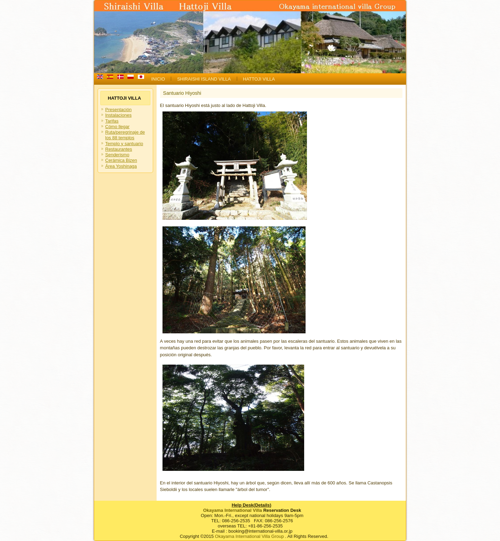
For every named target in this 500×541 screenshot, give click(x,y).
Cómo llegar (117, 126)
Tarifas (111, 121)
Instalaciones (118, 115)
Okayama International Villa (232, 510)
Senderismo (117, 154)
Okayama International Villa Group (249, 536)
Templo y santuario (124, 143)
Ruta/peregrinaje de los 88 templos (125, 135)
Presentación (118, 109)
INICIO (158, 79)
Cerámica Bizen (121, 160)
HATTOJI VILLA (259, 79)
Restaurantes (118, 149)
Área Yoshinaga (121, 166)
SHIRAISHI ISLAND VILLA (204, 79)
